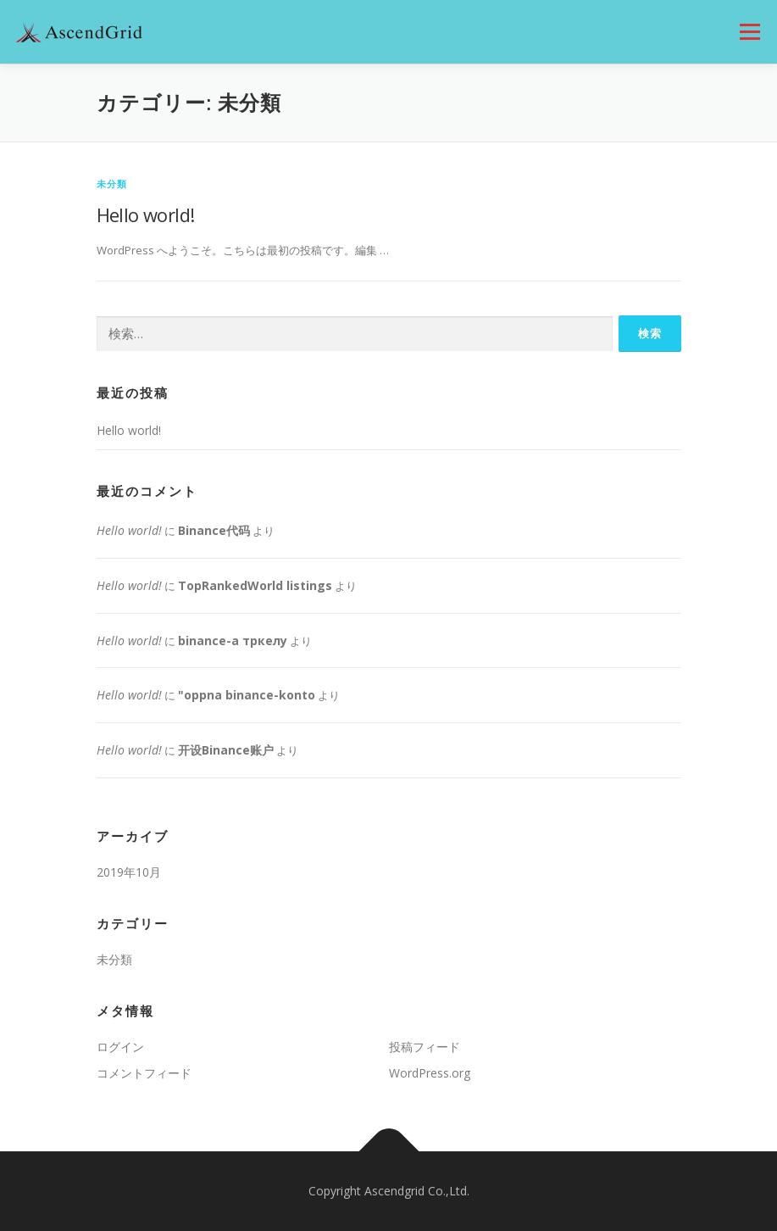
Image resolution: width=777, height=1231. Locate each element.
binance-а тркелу (232, 640)
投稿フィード (424, 1047)
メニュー (749, 31)
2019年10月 (129, 872)
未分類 (112, 183)
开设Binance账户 (226, 750)
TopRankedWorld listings (255, 585)
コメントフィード (144, 1073)
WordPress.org (429, 1073)
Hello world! (146, 214)
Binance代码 (214, 530)
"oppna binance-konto (246, 695)
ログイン (120, 1047)
